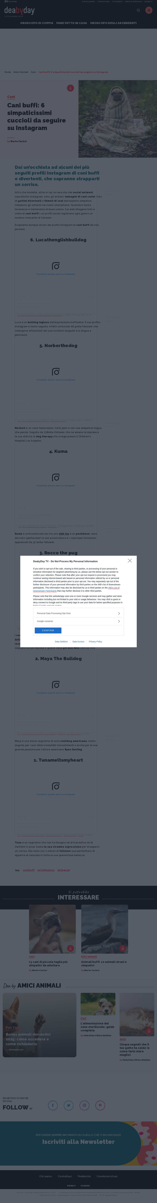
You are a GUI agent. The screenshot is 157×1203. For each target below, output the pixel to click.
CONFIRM (49, 630)
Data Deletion (61, 641)
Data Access (78, 641)
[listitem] (78, 613)
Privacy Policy (95, 641)
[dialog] (78, 601)
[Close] (131, 561)
